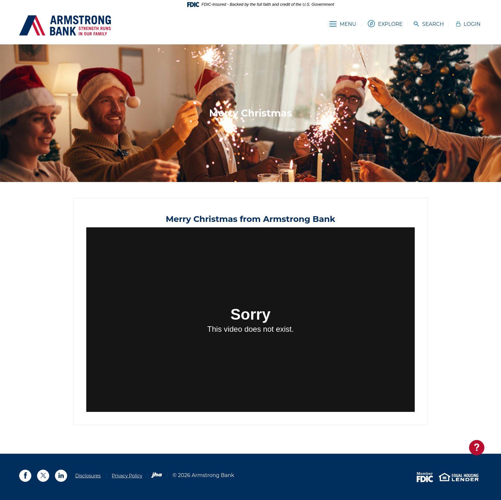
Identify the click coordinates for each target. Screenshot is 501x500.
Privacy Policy (127, 476)
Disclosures (87, 476)
